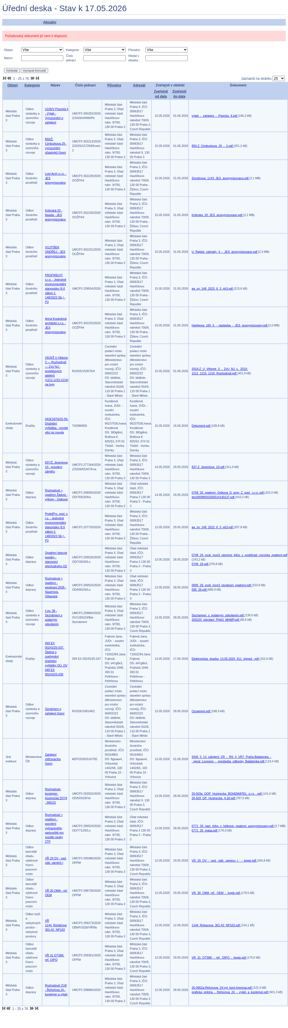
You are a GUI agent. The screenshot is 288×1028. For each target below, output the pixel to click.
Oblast (12, 85)
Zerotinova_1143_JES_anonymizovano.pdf (220, 178)
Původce (114, 85)
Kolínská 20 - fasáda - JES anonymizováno (55, 215)
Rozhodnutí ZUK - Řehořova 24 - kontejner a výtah (56, 990)
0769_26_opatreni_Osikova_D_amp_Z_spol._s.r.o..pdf (228, 492)
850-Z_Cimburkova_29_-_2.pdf (212, 145)
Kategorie (32, 85)
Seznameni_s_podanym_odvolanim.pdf (218, 615)
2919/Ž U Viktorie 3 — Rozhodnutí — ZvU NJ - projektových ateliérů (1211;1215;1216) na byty (57, 371)
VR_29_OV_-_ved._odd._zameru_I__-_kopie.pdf (224, 860)
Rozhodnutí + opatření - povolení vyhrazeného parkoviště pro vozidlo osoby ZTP (54, 828)
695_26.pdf (199, 589)
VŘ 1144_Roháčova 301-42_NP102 (56, 925)
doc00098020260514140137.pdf (213, 497)
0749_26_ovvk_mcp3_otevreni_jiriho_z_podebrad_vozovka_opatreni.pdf (239, 555)
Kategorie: (73, 50)
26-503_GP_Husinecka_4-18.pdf (214, 798)
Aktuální (49, 22)
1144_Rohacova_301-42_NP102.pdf (216, 925)
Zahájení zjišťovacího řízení (53, 759)
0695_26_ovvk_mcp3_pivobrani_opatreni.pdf (222, 585)
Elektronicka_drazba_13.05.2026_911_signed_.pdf (226, 658)
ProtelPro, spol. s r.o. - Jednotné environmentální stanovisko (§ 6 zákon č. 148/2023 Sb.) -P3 (56, 527)
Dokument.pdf (201, 425)
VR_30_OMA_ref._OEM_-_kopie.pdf (216, 892)
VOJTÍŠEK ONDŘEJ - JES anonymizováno (55, 252)
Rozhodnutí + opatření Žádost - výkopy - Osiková (56, 495)
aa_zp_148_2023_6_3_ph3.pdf (213, 288)
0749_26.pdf (200, 564)
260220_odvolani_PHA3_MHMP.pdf (216, 619)
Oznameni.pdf (201, 711)
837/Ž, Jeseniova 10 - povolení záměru (56, 467)
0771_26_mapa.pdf (205, 830)
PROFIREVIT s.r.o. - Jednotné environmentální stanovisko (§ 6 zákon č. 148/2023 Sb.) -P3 (55, 288)
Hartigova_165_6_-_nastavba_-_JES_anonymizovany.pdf (230, 325)
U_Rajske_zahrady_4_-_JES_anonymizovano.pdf (225, 251)
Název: (8, 58)
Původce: (134, 50)
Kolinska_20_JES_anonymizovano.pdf (217, 215)
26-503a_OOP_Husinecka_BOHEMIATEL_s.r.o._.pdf (227, 793)
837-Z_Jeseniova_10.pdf (208, 467)
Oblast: (8, 50)
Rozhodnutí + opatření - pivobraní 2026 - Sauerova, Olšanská (56, 587)
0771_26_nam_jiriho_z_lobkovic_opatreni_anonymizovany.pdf (233, 826)
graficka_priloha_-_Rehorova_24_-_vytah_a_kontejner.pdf (230, 992)
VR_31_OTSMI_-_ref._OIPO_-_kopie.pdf (219, 957)
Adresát (139, 85)
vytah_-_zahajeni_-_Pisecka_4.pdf (215, 115)
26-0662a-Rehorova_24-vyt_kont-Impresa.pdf (222, 987)
